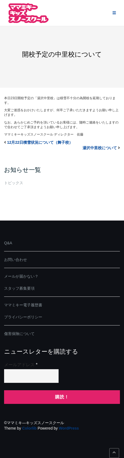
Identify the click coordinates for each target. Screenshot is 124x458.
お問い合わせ (15, 259)
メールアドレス (21, 364)
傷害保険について (19, 333)
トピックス (13, 183)
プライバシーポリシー (23, 317)
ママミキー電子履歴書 (23, 305)
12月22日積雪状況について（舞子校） (40, 142)
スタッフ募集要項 (19, 288)
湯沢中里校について (100, 148)
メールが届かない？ (21, 276)
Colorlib (29, 428)
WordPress (69, 428)
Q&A (8, 243)
